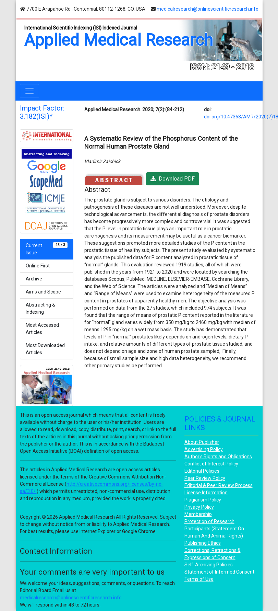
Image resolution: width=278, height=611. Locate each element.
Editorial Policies (201, 471)
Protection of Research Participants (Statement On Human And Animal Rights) (214, 529)
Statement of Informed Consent (219, 572)
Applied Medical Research (118, 40)
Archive (34, 278)
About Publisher (201, 442)
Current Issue (47, 248)
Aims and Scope (43, 292)
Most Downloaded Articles (45, 349)
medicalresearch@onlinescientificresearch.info (207, 9)
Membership (198, 514)
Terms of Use (199, 579)
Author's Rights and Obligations (218, 456)
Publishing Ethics (202, 543)
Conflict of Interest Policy (211, 463)
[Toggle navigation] (29, 91)
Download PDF (172, 178)
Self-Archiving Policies (208, 564)
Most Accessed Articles (42, 328)
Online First (38, 265)
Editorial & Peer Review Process (218, 485)
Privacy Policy (199, 507)
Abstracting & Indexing (40, 308)
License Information (206, 492)
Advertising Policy (203, 449)
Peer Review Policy (204, 478)
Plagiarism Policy (202, 500)
